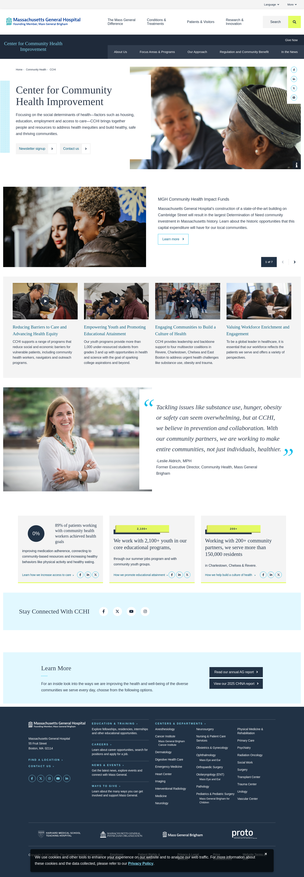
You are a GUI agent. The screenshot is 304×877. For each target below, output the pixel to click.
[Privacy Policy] (140, 863)
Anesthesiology (165, 729)
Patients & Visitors (200, 22)
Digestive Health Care (169, 759)
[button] (283, 262)
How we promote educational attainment (139, 575)
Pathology (202, 786)
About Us (120, 52)
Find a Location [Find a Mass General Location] (44, 759)
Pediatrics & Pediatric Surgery (215, 794)
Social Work (244, 762)
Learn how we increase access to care (46, 575)
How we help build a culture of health (229, 575)
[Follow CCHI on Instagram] (145, 611)
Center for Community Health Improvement (33, 46)
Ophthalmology (206, 755)
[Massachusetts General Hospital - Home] (57, 724)
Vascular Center (247, 798)
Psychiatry (244, 747)
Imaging (160, 781)
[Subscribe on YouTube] (58, 778)
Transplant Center (248, 777)
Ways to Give (105, 786)
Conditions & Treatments (156, 22)
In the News (289, 52)
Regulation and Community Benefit (244, 52)
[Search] (282, 22)
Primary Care (245, 740)
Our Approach (197, 52)
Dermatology (163, 752)
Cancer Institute (165, 736)
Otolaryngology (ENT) (210, 774)
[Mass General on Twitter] (40, 778)
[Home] (50, 22)
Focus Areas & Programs (157, 52)
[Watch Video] (45, 301)
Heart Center (163, 774)
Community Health (36, 69)
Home (19, 69)
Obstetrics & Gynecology (212, 747)
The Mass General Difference (122, 22)
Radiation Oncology (249, 755)
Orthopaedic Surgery (209, 767)
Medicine (161, 796)
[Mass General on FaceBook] (32, 778)
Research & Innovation (235, 22)
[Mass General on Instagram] (49, 778)
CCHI (53, 69)
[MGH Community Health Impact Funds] (173, 239)
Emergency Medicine (168, 766)
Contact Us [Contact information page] (39, 766)
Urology (242, 791)
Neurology (161, 803)
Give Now (291, 40)
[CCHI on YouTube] (131, 611)
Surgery (242, 769)
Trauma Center (246, 784)
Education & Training (113, 723)
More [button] (292, 4)
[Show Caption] (297, 165)
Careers (100, 744)
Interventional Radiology (170, 788)
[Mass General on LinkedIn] (66, 778)
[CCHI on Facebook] (103, 611)
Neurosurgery (205, 729)
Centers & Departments (179, 723)
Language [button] (271, 4)
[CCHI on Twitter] (117, 611)
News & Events (106, 765)
